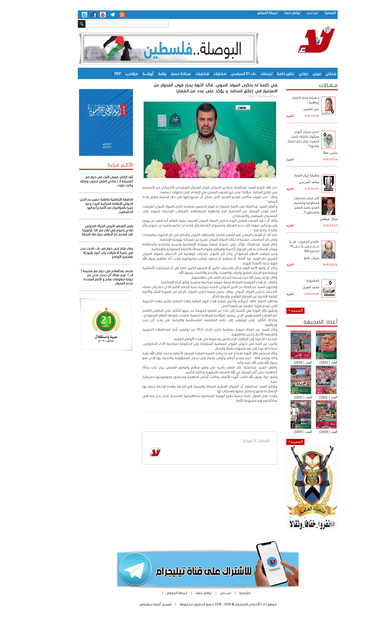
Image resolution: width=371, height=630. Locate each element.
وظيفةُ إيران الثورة (284, 175)
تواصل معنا (270, 13)
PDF (95, 74)
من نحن (290, 13)
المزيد (267, 115)
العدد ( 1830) (281, 432)
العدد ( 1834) (281, 362)
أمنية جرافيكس (128, 604)
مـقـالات (306, 85)
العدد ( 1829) (306, 432)
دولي (281, 74)
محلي (308, 74)
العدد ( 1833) (306, 362)
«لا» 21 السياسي (221, 74)
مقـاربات (197, 74)
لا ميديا (230, 95)
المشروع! (290, 280)
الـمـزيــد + (273, 310)
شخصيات (180, 74)
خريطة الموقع (245, 13)
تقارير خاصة (263, 74)
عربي (294, 74)
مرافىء (109, 74)
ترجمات (244, 74)
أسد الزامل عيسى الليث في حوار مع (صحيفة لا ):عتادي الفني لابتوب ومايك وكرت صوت (84, 181)
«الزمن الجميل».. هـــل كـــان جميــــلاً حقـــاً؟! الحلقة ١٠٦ (282, 246)
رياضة (140, 74)
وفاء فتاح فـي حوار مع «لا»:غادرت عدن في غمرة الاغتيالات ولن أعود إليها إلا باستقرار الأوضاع (84, 253)
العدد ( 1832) (281, 397)
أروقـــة (125, 74)
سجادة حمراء (158, 74)
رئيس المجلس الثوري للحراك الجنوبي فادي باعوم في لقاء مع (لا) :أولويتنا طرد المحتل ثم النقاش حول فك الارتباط (85, 230)
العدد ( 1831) (306, 397)
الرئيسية (308, 13)
